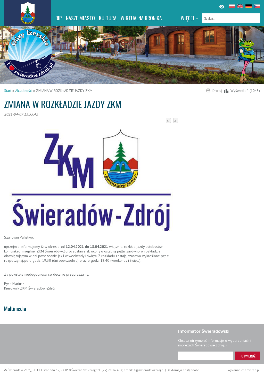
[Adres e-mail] (205, 355)
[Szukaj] (231, 18)
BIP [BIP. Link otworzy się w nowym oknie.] (58, 18)
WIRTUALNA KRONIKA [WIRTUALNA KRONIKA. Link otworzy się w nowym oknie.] (141, 18)
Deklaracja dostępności (183, 370)
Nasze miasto (80, 18)
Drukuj (217, 90)
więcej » (189, 18)
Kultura (108, 18)
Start (7, 90)
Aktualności (23, 90)
